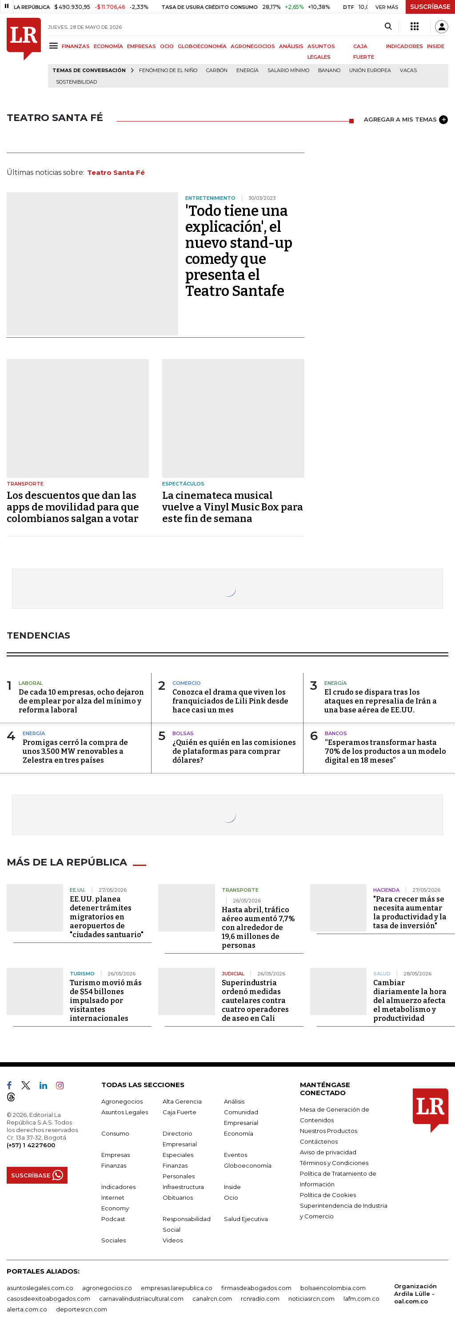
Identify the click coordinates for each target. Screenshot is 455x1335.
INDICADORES (404, 46)
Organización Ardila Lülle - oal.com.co (415, 1293)
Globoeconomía (247, 1164)
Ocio (231, 1196)
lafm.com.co (361, 1297)
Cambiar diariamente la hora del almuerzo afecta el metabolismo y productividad (410, 1000)
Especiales (178, 1153)
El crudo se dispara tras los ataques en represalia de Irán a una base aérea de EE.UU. (380, 701)
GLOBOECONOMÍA (202, 46)
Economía (238, 1132)
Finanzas (113, 1164)
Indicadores (118, 1185)
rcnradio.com (260, 1297)
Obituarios (178, 1196)
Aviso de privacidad (328, 1151)
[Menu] (55, 46)
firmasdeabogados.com (256, 1286)
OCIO (167, 46)
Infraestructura (183, 1185)
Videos (173, 1239)
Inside (232, 1185)
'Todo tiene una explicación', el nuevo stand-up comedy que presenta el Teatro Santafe (238, 250)
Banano (329, 70)
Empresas (115, 1153)
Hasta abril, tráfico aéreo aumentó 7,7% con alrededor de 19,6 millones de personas (258, 927)
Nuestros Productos (328, 1129)
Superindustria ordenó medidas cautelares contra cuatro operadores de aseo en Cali (255, 1000)
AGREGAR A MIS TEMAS (406, 119)
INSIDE (435, 46)
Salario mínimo (288, 70)
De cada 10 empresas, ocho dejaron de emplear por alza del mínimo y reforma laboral (81, 701)
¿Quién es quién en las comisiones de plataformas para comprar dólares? (234, 751)
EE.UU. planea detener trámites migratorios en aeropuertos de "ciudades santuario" (107, 916)
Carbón (217, 70)
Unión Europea (370, 70)
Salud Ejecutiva (246, 1218)
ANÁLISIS (291, 46)
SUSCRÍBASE (430, 7)
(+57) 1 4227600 (31, 1144)
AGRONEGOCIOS (253, 46)
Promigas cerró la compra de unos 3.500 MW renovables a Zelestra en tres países (75, 751)
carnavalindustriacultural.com (141, 1297)
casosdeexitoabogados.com (48, 1297)
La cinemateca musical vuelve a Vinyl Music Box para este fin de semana (232, 507)
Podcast (113, 1218)
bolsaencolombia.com (333, 1286)
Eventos (235, 1153)
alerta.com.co (27, 1308)
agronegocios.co (107, 1286)
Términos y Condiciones (334, 1161)
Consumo (115, 1132)
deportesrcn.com (81, 1308)
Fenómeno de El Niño (168, 70)
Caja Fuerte (179, 1111)
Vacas (408, 70)
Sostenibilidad (76, 82)
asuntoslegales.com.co (40, 1286)
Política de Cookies (328, 1193)
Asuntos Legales (124, 1111)
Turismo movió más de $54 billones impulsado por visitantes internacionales (106, 1000)
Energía (247, 70)
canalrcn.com (212, 1297)
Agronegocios (122, 1100)
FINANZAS (76, 46)
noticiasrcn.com (311, 1297)
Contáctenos (319, 1140)
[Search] (388, 26)
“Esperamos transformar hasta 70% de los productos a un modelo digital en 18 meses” (385, 751)
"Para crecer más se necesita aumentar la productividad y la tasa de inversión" (410, 911)
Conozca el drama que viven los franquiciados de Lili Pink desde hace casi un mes (230, 701)
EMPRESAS (141, 46)
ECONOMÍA (108, 46)
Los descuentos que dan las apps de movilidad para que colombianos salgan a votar (73, 507)
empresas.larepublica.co (176, 1286)
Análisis (234, 1100)
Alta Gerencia (182, 1100)
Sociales (113, 1239)
